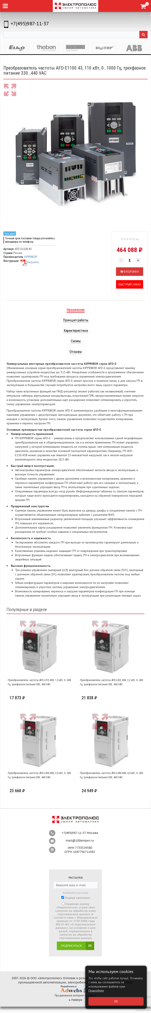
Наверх (75, 1000)
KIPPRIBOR (30, 257)
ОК (116, 1001)
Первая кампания (77, 898)
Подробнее (96, 990)
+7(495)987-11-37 (30, 23)
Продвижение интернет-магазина (75, 995)
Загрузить (29, 262)
